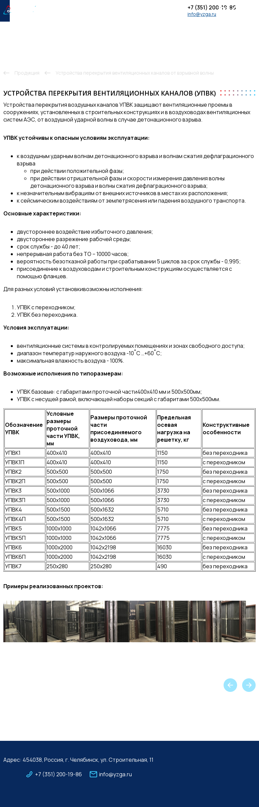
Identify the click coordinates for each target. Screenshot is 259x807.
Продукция (27, 73)
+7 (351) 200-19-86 (212, 7)
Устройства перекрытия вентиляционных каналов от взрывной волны (135, 73)
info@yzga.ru (202, 14)
